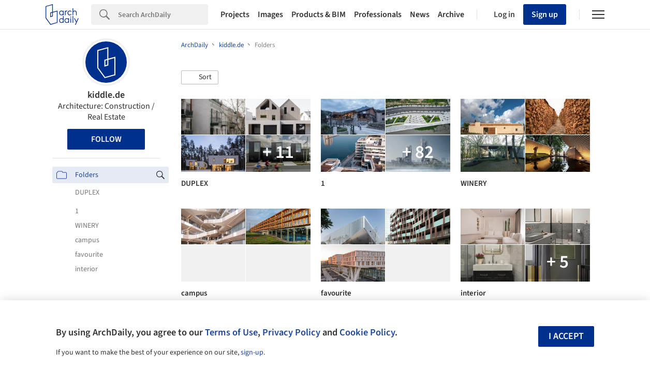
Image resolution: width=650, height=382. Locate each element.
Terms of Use (231, 332)
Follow (106, 139)
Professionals (378, 14)
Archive (451, 14)
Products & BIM (318, 14)
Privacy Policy (291, 332)
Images (270, 14)
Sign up (544, 14)
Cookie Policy (367, 332)
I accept (566, 336)
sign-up (252, 352)
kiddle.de (106, 95)
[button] (199, 77)
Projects (234, 14)
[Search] (163, 14)
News (420, 14)
